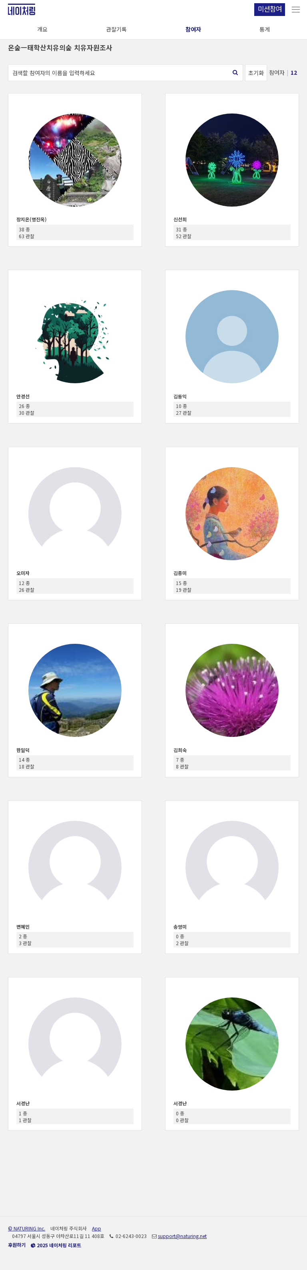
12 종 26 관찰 (26, 586)
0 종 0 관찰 (182, 1116)
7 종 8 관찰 (182, 763)
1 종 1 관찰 (25, 1116)
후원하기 (17, 1244)
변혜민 (23, 926)
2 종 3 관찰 (25, 939)
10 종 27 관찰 (183, 409)
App (96, 1228)
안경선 (23, 396)
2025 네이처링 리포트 (56, 1245)
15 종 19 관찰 (183, 586)
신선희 (180, 219)
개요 (42, 29)
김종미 (180, 572)
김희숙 (180, 749)
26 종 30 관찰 (26, 409)
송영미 (180, 926)
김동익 (180, 396)
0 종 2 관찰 (182, 939)
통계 (264, 29)
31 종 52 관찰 (183, 232)
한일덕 (23, 749)
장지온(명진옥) (31, 219)
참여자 (193, 29)
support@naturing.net (182, 1235)
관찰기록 (116, 29)
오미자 (23, 572)
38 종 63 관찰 (26, 232)
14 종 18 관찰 (26, 763)
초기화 (256, 73)
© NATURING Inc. (26, 1228)
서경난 (23, 1103)
